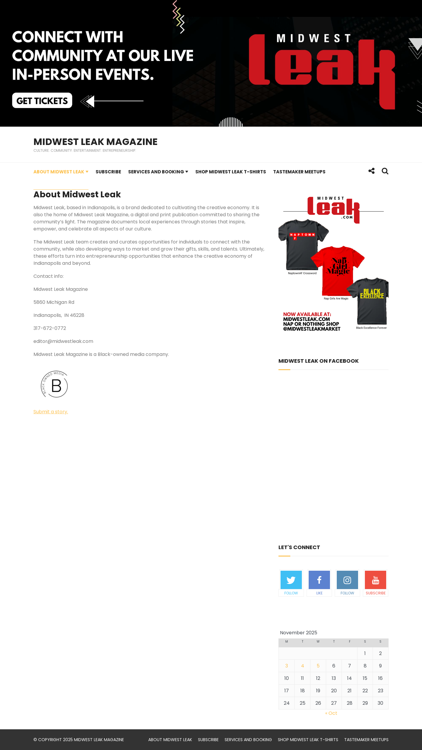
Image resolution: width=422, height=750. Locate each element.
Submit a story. (50, 411)
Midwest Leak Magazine (95, 141)
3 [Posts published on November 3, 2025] (286, 665)
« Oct (331, 713)
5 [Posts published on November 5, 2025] (318, 665)
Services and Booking (156, 172)
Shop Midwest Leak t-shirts (230, 172)
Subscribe (108, 172)
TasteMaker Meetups (299, 172)
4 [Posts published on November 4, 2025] (302, 665)
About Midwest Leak (58, 172)
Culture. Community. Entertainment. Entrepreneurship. (84, 150)
